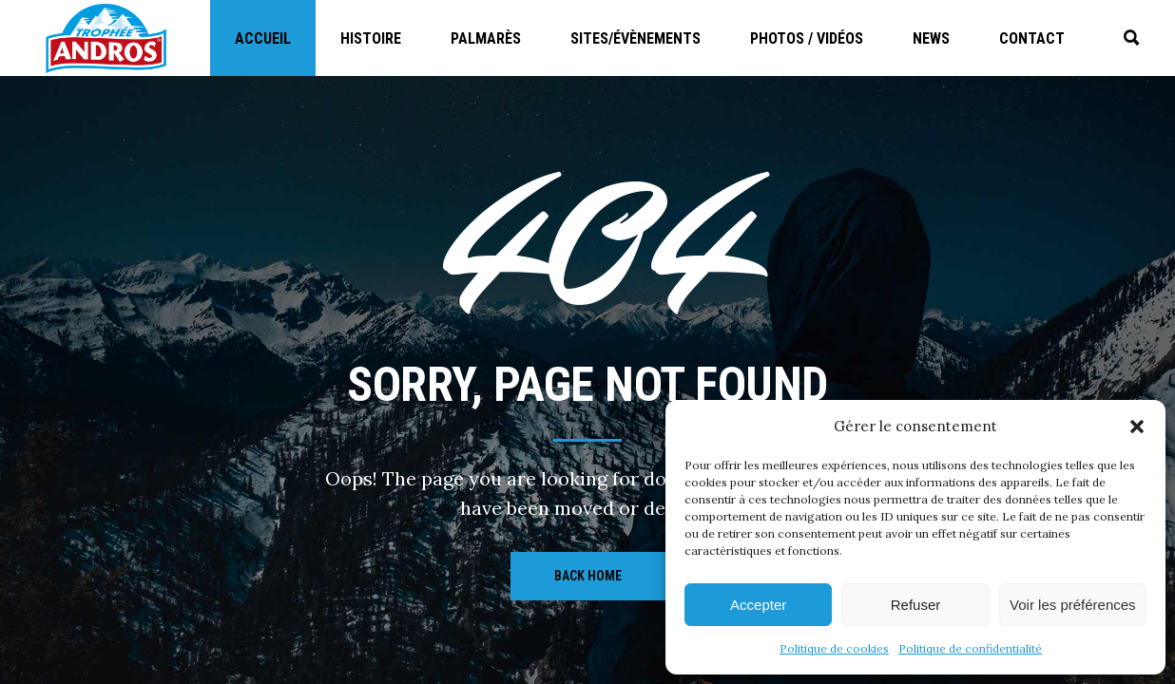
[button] (1136, 426)
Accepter (758, 605)
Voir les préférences (1073, 605)
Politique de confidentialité (970, 648)
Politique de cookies (834, 648)
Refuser (916, 605)
